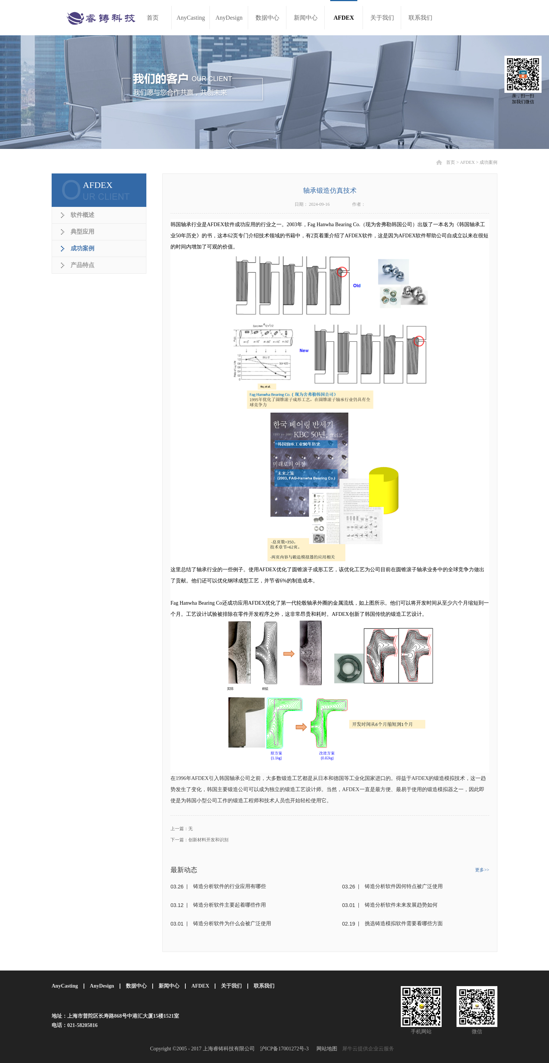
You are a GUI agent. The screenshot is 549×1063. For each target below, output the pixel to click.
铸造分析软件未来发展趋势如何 (401, 905)
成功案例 (488, 162)
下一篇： (199, 839)
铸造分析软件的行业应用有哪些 (229, 886)
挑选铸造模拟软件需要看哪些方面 (404, 923)
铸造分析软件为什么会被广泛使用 (232, 923)
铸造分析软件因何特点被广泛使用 (404, 886)
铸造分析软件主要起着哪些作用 (229, 905)
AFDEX (467, 162)
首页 (153, 17)
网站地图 (325, 1048)
